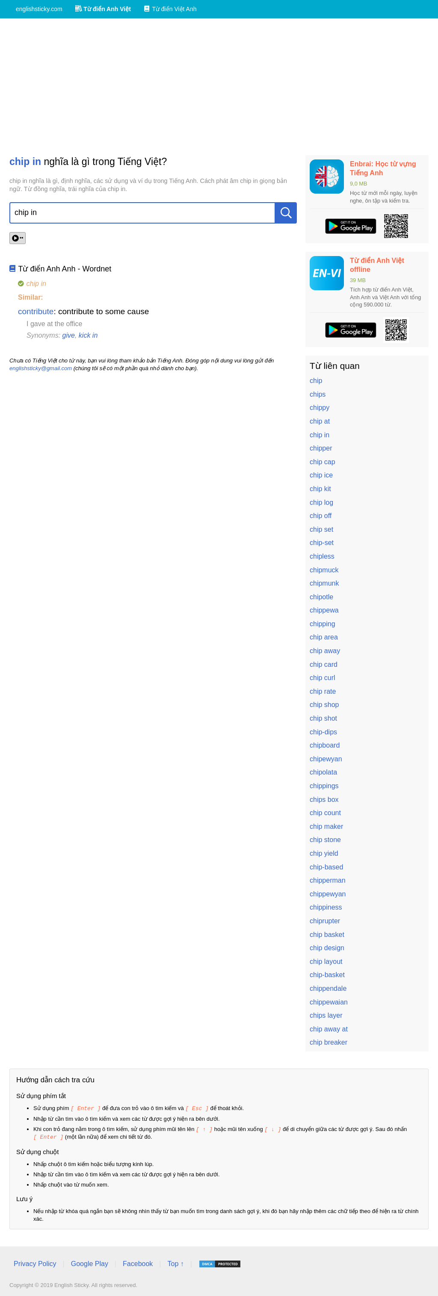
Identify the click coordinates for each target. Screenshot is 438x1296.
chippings (324, 785)
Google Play (89, 1262)
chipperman (328, 880)
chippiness (326, 907)
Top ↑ (175, 1262)
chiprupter (325, 921)
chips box (324, 799)
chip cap (322, 461)
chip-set (322, 542)
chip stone (325, 839)
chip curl (322, 677)
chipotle (321, 597)
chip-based (326, 867)
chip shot (323, 718)
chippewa (324, 610)
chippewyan (328, 894)
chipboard (325, 745)
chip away (325, 650)
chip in (319, 435)
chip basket (327, 934)
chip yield (324, 853)
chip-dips (323, 732)
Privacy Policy (35, 1262)
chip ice (321, 475)
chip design (327, 947)
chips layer (326, 1015)
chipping (322, 623)
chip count (325, 812)
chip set (321, 529)
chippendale (328, 988)
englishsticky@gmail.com (40, 368)
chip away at (329, 1029)
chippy (319, 407)
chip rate (323, 691)
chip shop (324, 704)
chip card (323, 664)
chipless (322, 556)
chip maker (326, 826)
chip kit (320, 488)
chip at (320, 421)
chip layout (326, 961)
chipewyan (326, 759)
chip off (320, 515)
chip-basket (327, 974)
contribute (35, 311)
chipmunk (324, 583)
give (68, 335)
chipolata (323, 772)
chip (316, 380)
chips (318, 394)
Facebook (138, 1262)
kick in (88, 335)
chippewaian (329, 1002)
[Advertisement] (219, 87)
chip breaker (328, 1042)
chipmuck (324, 570)
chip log (321, 502)
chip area (324, 637)
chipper (321, 448)
